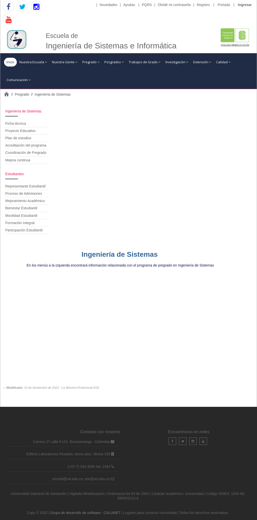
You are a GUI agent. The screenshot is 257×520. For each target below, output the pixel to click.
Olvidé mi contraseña (174, 5)
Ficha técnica (15, 123)
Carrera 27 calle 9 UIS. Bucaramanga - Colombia (72, 442)
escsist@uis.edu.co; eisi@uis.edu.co (81, 479)
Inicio (10, 62)
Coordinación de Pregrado (25, 153)
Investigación (176, 62)
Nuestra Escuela (33, 62)
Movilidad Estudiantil (21, 216)
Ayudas (129, 5)
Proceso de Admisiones (23, 193)
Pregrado (90, 62)
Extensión (202, 62)
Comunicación (19, 80)
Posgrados (114, 62)
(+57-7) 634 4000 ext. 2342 (89, 467)
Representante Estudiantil (25, 186)
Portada (224, 5)
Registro (203, 5)
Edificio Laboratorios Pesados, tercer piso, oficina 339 (68, 454)
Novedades (108, 5)
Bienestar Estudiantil (21, 208)
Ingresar (245, 5)
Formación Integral (20, 223)
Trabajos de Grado (144, 62)
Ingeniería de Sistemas (53, 94)
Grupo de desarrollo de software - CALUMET (85, 513)
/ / (41, 94)
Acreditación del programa (25, 145)
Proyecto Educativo (20, 131)
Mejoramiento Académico (25, 201)
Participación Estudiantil (24, 230)
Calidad (223, 62)
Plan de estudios (18, 138)
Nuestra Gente (64, 62)
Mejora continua (17, 160)
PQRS (147, 5)
